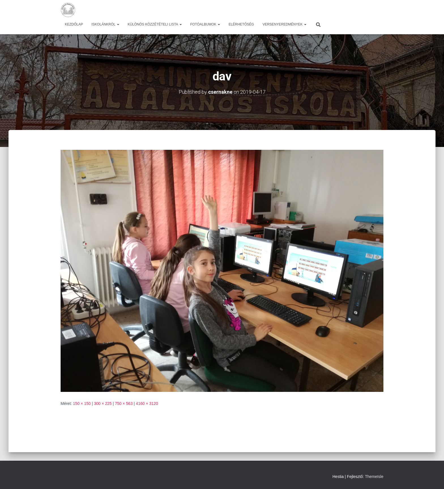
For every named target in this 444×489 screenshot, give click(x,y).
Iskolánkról (105, 24)
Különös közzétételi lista (155, 24)
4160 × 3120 (147, 403)
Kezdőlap (74, 24)
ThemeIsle (374, 476)
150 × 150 (82, 403)
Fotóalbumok (205, 24)
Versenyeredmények (284, 24)
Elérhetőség (241, 24)
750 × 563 (124, 403)
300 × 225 (103, 403)
